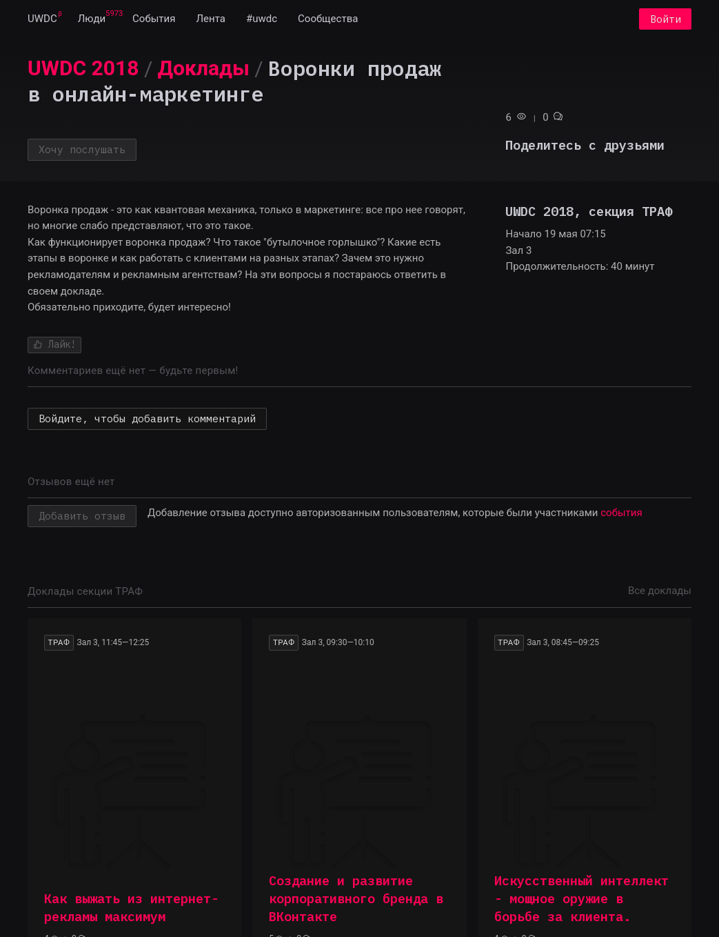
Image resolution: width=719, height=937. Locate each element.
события (621, 512)
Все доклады (659, 590)
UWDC (42, 19)
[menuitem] (42, 19)
